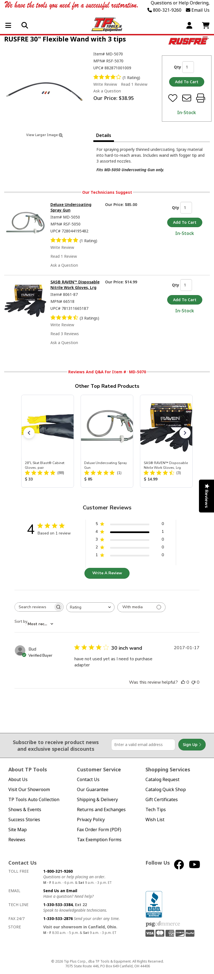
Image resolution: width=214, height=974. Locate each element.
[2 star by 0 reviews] (130, 548)
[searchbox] (34, 607)
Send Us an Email (60, 890)
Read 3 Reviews (64, 333)
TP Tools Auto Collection (33, 800)
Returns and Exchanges (101, 810)
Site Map (17, 830)
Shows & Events (24, 810)
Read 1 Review (134, 84)
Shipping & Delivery (97, 800)
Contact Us (88, 779)
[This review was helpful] (183, 682)
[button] (29, 432)
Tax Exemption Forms (99, 840)
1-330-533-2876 (58, 918)
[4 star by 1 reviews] (130, 532)
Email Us (198, 10)
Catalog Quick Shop (165, 790)
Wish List (154, 820)
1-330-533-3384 (58, 904)
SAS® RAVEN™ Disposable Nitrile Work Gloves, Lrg (74, 284)
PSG (162, 924)
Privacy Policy (91, 820)
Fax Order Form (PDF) (99, 830)
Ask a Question (107, 91)
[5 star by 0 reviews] (130, 524)
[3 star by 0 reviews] (130, 540)
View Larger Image (44, 135)
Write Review (105, 84)
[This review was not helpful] (193, 682)
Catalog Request (162, 779)
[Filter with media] (141, 607)
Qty (177, 67)
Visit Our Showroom (29, 790)
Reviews (16, 840)
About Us (18, 779)
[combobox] (90, 607)
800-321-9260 (164, 10)
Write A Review (107, 573)
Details (103, 135)
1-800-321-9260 (58, 871)
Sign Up (192, 744)
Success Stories (24, 820)
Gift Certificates (161, 800)
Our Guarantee (92, 790)
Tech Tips (155, 810)
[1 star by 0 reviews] (130, 556)
